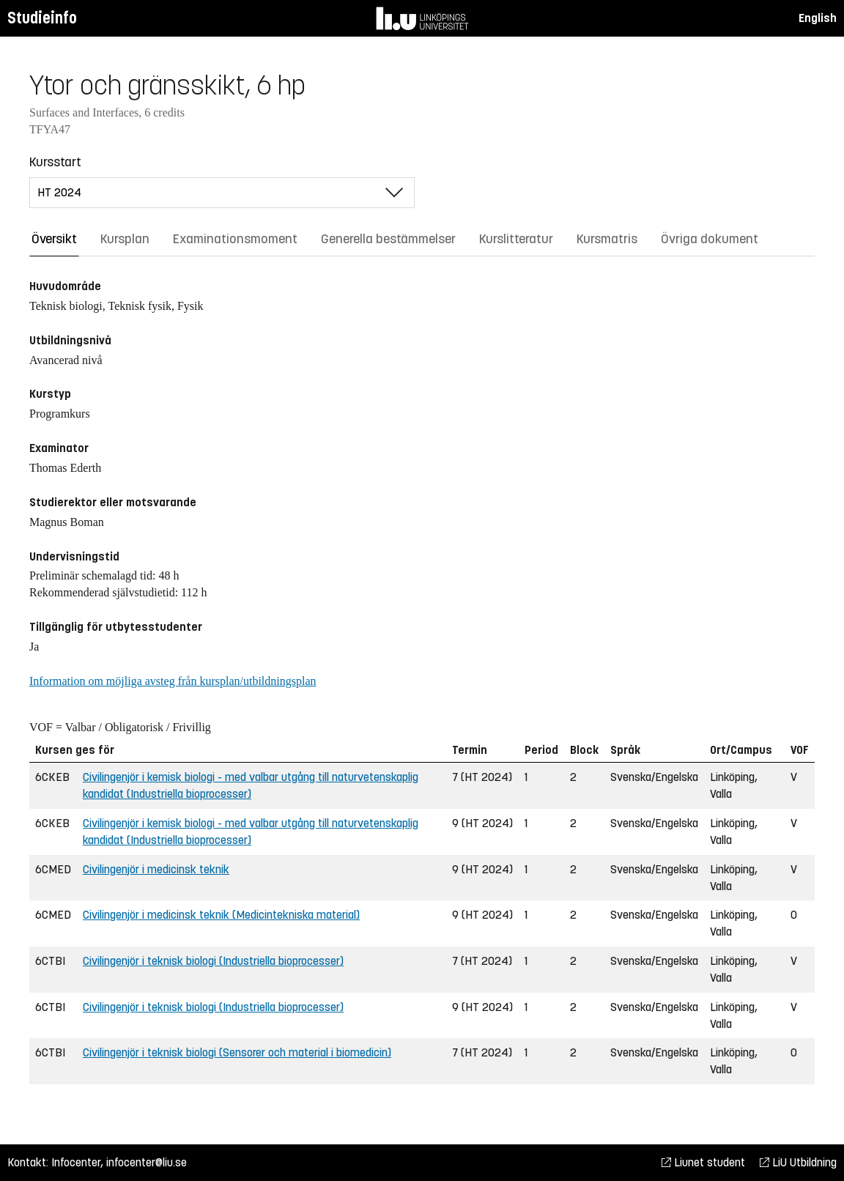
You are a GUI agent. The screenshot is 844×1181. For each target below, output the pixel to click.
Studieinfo (42, 18)
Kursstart (55, 162)
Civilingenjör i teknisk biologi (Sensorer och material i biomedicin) (237, 1052)
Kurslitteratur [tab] (516, 239)
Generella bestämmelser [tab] (388, 239)
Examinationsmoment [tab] (235, 239)
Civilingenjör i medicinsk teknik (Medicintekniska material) (221, 915)
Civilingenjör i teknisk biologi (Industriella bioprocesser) (213, 961)
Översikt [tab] (54, 239)
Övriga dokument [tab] (709, 239)
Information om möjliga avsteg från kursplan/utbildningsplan (172, 681)
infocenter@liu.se (146, 1162)
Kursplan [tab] (124, 239)
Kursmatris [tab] (607, 239)
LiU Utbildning (798, 1162)
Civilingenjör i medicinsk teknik (156, 869)
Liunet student (703, 1162)
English (818, 18)
